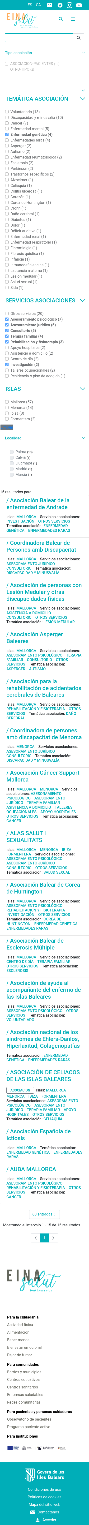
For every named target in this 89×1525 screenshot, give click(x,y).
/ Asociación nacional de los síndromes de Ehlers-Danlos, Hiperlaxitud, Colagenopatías (43, 1039)
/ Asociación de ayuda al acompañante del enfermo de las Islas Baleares (43, 990)
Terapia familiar (43, 802)
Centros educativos (23, 1379)
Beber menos (18, 1340)
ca (38, 5)
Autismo (37, 669)
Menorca (25, 746)
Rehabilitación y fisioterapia (35, 709)
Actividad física (20, 1325)
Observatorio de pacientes (29, 1419)
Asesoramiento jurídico (30, 564)
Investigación (20, 521)
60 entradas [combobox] (46, 1214)
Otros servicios (54, 521)
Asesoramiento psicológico (34, 655)
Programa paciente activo (28, 1427)
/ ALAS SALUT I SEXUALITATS (26, 836)
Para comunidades (23, 1364)
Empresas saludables (25, 1394)
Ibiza (66, 849)
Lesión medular (59, 622)
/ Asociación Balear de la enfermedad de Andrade (38, 504)
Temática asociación (45, 99)
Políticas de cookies (44, 1497)
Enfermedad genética (55, 924)
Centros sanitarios (22, 1387)
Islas (45, 389)
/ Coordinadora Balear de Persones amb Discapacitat (41, 546)
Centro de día (20, 961)
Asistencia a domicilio (28, 613)
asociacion (20, 1090)
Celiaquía (52, 1119)
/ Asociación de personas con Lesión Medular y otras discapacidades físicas (44, 592)
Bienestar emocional (24, 1347)
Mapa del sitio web (45, 1504)
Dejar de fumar (19, 1355)
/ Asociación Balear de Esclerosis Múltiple (35, 944)
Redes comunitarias (24, 1402)
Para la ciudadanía (22, 1317)
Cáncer (13, 821)
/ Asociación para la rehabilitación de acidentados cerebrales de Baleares (43, 688)
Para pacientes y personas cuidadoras (39, 1411)
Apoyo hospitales (58, 812)
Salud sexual (56, 872)
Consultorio (19, 568)
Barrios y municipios (24, 1372)
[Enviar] (78, 38)
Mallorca (26, 517)
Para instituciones (22, 1436)
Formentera (18, 854)
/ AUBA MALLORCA (31, 1169)
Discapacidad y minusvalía (33, 573)
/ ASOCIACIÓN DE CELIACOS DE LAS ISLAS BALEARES (43, 1076)
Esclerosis (17, 970)
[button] (44, 53)
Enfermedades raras (49, 530)
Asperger (15, 669)
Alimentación (18, 1332)
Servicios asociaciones (45, 300)
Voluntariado (20, 1020)
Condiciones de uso (44, 1489)
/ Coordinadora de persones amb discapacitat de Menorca (44, 734)
